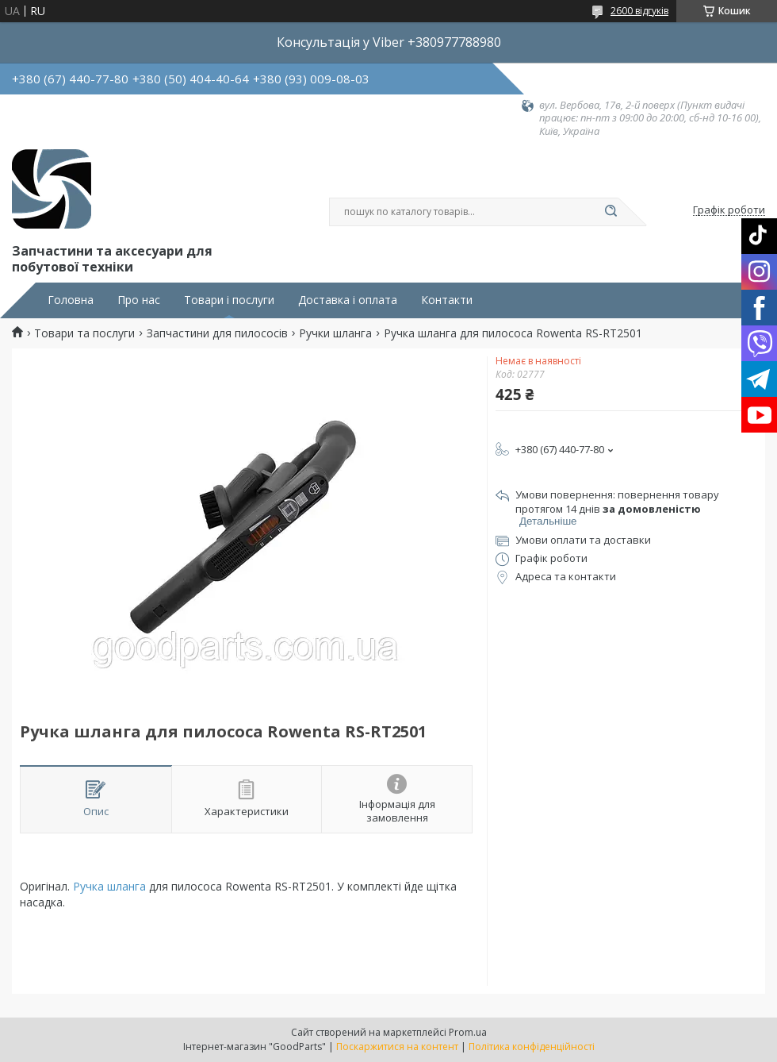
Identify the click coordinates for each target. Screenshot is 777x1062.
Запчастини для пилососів (217, 333)
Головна (71, 300)
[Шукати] (610, 212)
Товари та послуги (84, 333)
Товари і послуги (229, 300)
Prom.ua (468, 1032)
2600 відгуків (639, 10)
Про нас (138, 300)
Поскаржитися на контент (397, 1046)
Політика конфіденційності (532, 1046)
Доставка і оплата (347, 300)
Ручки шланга (335, 333)
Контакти (447, 300)
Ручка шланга (109, 886)
